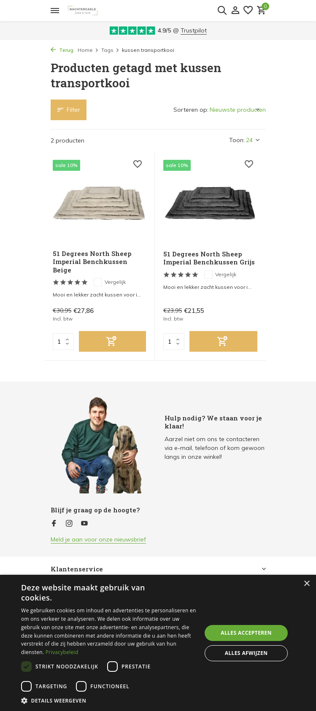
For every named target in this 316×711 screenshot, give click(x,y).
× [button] (306, 584)
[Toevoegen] (112, 341)
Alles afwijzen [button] (246, 653)
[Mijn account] (235, 11)
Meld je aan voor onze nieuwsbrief (98, 539)
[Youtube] (84, 524)
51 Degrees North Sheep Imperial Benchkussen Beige (92, 262)
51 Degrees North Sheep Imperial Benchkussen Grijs (209, 258)
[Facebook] (54, 524)
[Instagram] (69, 524)
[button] (108, 700)
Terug (62, 50)
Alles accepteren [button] (246, 632)
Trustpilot (194, 30)
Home (88, 50)
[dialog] (158, 643)
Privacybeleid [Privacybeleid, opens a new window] (62, 652)
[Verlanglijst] (248, 10)
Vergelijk (110, 282)
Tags (110, 50)
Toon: (237, 140)
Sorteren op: (190, 109)
